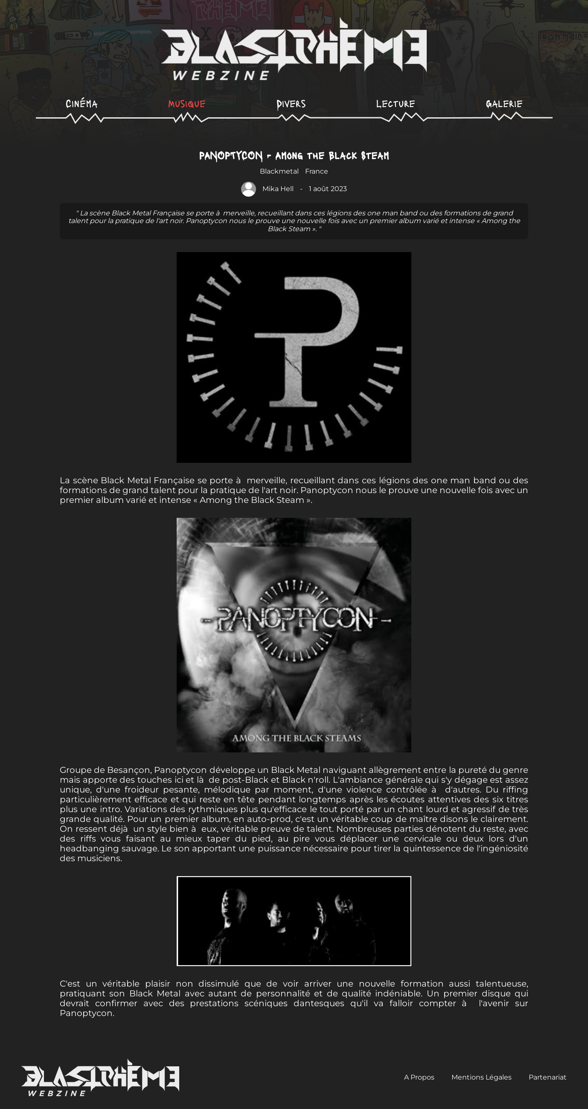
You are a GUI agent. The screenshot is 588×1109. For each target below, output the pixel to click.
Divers (291, 103)
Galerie (504, 103)
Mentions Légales (481, 1077)
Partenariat (548, 1077)
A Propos (419, 1077)
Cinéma (82, 103)
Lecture (395, 103)
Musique (187, 103)
